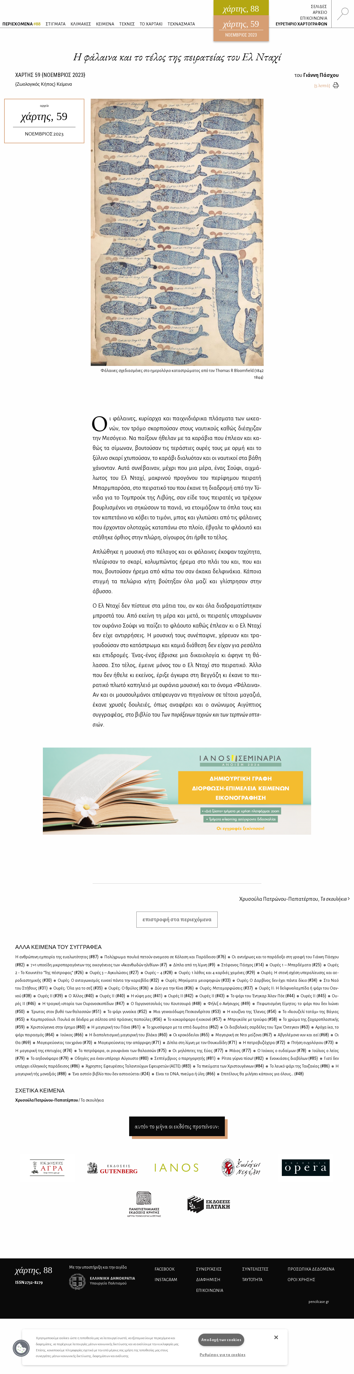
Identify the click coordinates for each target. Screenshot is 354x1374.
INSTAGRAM (166, 1279)
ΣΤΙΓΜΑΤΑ (56, 24)
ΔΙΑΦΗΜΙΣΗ (208, 1279)
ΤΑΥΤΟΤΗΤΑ (252, 1279)
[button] (21, 1348)
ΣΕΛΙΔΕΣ (319, 6)
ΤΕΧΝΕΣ (127, 24)
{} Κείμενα (43, 84)
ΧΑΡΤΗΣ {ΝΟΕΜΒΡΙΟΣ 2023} (50, 75)
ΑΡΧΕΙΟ (320, 12)
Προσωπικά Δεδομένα (311, 1269)
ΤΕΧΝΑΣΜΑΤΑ (181, 24)
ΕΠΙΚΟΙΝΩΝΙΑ (313, 18)
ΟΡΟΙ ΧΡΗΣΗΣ (301, 1279)
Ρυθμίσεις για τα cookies (222, 1355)
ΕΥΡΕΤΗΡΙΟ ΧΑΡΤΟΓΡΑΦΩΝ (301, 24)
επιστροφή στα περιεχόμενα (177, 919)
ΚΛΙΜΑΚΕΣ (81, 24)
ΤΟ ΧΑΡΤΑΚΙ (151, 24)
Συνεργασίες (209, 1269)
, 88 (33, 1270)
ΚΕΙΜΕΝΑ (105, 24)
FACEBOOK (165, 1269)
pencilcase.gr (319, 1302)
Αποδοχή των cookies (221, 1340)
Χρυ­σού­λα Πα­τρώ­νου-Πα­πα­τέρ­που (59, 1100)
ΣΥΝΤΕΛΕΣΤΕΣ (255, 1269)
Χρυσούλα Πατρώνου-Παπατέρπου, (294, 899)
